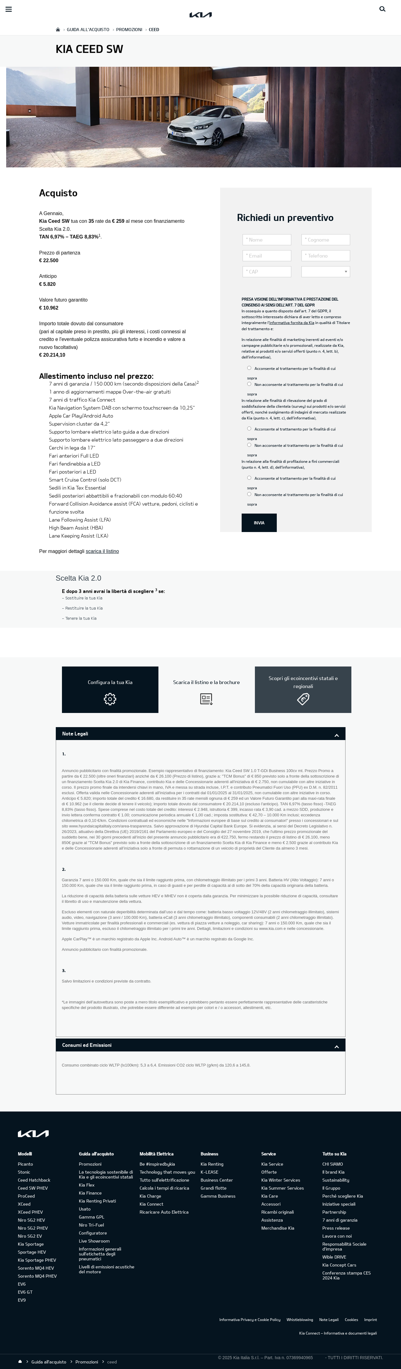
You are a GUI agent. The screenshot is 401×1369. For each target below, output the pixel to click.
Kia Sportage (31, 1244)
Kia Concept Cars (339, 1264)
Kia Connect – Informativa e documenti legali (338, 1333)
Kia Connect (151, 1204)
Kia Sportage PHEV (37, 1260)
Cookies (351, 1319)
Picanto (25, 1164)
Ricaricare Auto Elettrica (164, 1212)
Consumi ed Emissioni (87, 1045)
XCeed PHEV (30, 1212)
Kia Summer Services (282, 1188)
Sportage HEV (32, 1252)
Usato (85, 1208)
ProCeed (26, 1196)
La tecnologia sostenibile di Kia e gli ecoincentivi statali (106, 1174)
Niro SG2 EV (30, 1236)
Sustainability (335, 1180)
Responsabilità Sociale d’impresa (344, 1246)
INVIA (259, 522)
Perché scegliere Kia (342, 1196)
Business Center (217, 1180)
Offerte (269, 1172)
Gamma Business (218, 1196)
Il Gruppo (331, 1188)
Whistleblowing (300, 1319)
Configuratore (93, 1232)
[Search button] (382, 9)
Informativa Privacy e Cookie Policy (249, 1319)
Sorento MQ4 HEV (36, 1268)
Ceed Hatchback (34, 1180)
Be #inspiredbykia (157, 1164)
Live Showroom (94, 1240)
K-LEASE (209, 1172)
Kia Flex (86, 1184)
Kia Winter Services (280, 1180)
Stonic (24, 1172)
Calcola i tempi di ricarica (164, 1188)
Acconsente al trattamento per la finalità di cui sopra (291, 373)
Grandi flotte (214, 1188)
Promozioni (90, 1164)
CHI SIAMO (332, 1164)
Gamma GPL (91, 1216)
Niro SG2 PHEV (33, 1228)
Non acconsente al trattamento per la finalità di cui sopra (295, 389)
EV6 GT (25, 1292)
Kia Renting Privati (97, 1200)
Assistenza (272, 1220)
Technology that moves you (167, 1172)
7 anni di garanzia (340, 1220)
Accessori (270, 1204)
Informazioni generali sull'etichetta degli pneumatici (100, 1253)
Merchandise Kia (277, 1228)
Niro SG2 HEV (31, 1220)
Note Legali (75, 733)
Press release (336, 1228)
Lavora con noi (337, 1236)
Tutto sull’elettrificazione (164, 1180)
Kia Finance (90, 1192)
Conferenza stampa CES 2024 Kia (346, 1275)
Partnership (334, 1212)
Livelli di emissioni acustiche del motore (106, 1269)
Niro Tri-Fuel (91, 1224)
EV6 (22, 1284)
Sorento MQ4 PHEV (37, 1276)
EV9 (22, 1300)
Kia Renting (212, 1164)
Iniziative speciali (338, 1204)
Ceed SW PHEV (33, 1188)
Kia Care (269, 1196)
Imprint (370, 1319)
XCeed (24, 1204)
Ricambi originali (277, 1212)
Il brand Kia (333, 1172)
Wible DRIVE (334, 1256)
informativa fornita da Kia (291, 322)
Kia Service (272, 1164)
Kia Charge (150, 1196)
